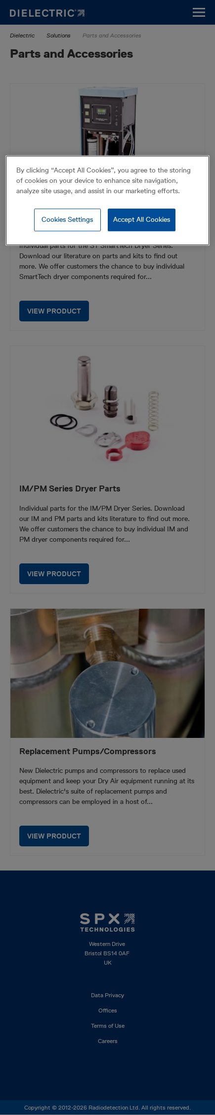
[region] (107, 201)
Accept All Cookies (141, 219)
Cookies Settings (67, 219)
